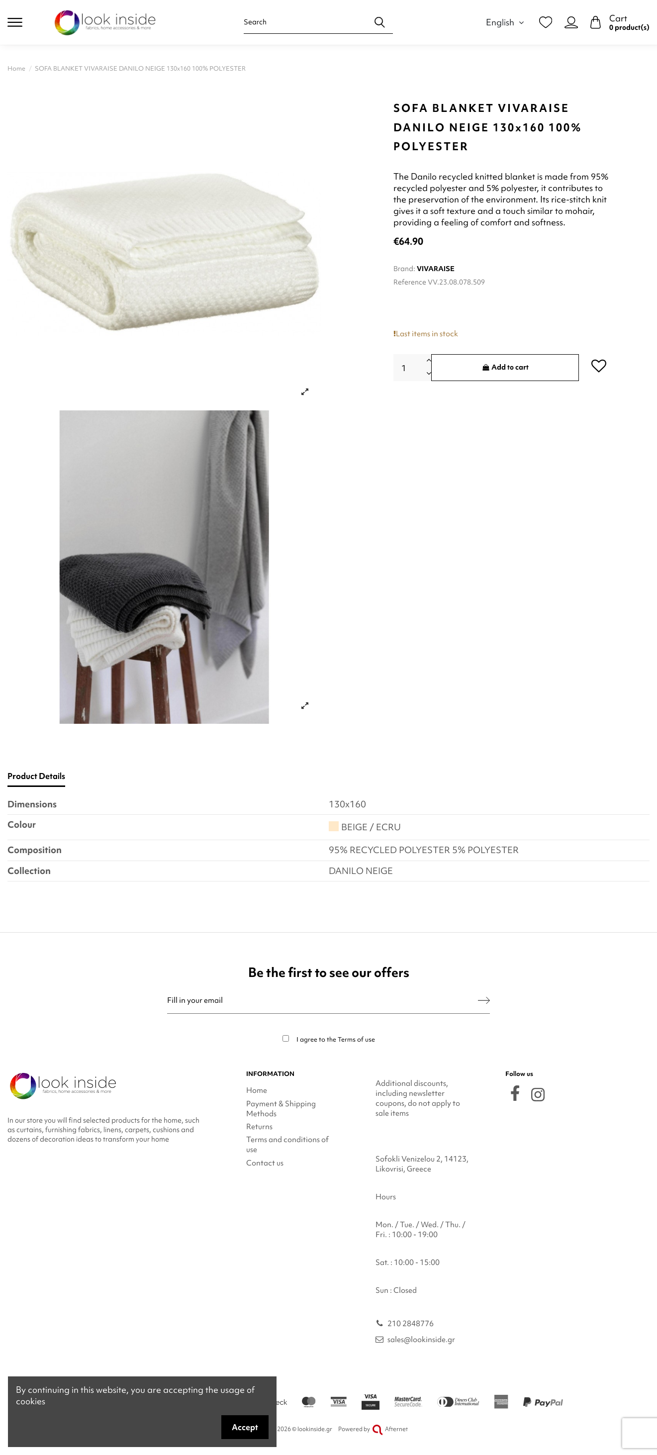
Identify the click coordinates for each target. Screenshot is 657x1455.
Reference (409, 282)
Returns (259, 1127)
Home (256, 1090)
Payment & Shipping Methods (281, 1109)
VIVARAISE (436, 268)
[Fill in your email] (322, 1000)
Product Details (36, 776)
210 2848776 (410, 1324)
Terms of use (356, 1039)
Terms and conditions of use (287, 1145)
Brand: (404, 268)
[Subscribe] (484, 1000)
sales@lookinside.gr (421, 1340)
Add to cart (505, 367)
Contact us (264, 1163)
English (506, 22)
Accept (245, 1427)
